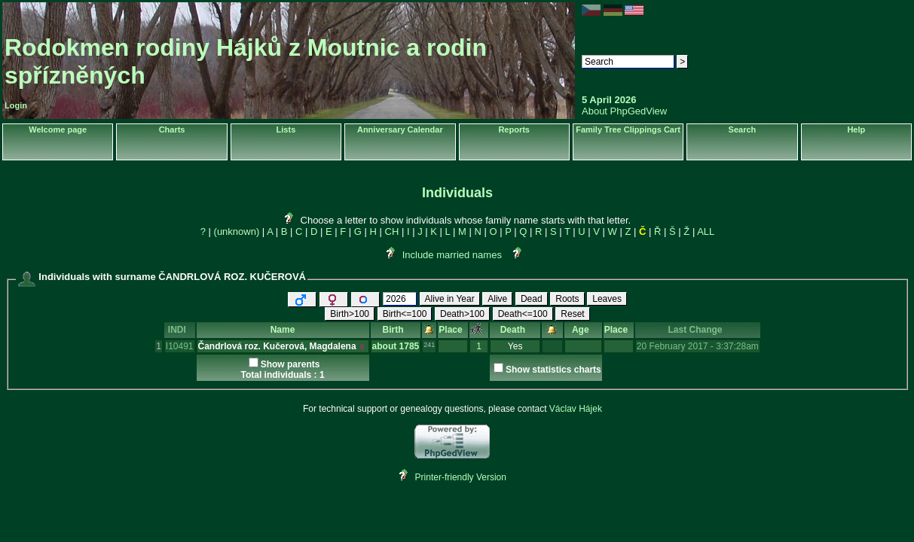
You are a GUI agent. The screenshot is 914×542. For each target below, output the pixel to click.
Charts (172, 129)
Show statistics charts (553, 369)
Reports (514, 129)
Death (515, 329)
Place (453, 329)
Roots (567, 299)
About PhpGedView (624, 111)
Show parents (290, 364)
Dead (532, 299)
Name (283, 329)
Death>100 (462, 314)
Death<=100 (523, 314)
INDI (179, 329)
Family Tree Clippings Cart (628, 129)
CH (392, 231)
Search (743, 129)
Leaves (607, 299)
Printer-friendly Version (460, 477)
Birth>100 (349, 314)
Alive (497, 299)
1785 (409, 346)
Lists (286, 129)
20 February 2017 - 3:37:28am (698, 346)
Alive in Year (450, 299)
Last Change (697, 329)
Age (583, 329)
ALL (705, 231)
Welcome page (58, 129)
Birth (396, 329)
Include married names (452, 254)
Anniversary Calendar (400, 129)
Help (856, 129)
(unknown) (237, 231)
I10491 (180, 346)
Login (16, 105)
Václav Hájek (575, 408)
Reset (572, 314)
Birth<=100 (405, 314)
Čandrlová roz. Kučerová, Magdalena (277, 346)
